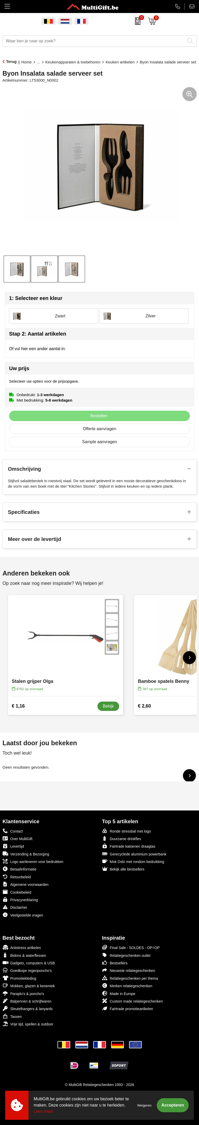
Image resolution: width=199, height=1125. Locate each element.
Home (26, 62)
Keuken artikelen (119, 62)
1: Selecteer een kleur (35, 298)
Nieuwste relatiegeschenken (128, 970)
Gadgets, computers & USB (29, 962)
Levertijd (13, 845)
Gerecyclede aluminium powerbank (134, 853)
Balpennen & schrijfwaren (27, 1000)
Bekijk (108, 706)
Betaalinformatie (20, 868)
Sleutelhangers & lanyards (28, 1008)
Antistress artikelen (22, 947)
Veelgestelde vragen (23, 914)
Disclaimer (15, 907)
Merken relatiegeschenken (127, 985)
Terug (11, 61)
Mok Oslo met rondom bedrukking (133, 861)
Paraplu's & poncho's (23, 993)
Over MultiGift (18, 838)
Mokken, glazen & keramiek (29, 985)
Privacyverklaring (20, 899)
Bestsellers (114, 962)
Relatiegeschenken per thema (130, 978)
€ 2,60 (144, 706)
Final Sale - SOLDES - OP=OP (131, 947)
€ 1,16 (18, 706)
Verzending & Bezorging (26, 853)
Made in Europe (119, 993)
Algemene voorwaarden (26, 884)
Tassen (12, 1016)
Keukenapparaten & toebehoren (73, 62)
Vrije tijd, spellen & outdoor (28, 1023)
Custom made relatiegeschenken (132, 1000)
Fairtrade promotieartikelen (127, 1008)
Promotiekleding (19, 978)
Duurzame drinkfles (121, 838)
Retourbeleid (17, 876)
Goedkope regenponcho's (27, 970)
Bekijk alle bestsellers (123, 868)
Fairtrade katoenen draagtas (128, 845)
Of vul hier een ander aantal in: (37, 348)
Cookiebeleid (17, 891)
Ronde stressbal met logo (126, 830)
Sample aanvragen (99, 442)
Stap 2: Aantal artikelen (37, 334)
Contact (13, 831)
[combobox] (93, 41)
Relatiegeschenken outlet (126, 955)
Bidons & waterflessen (24, 955)
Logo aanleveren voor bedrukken (33, 861)
